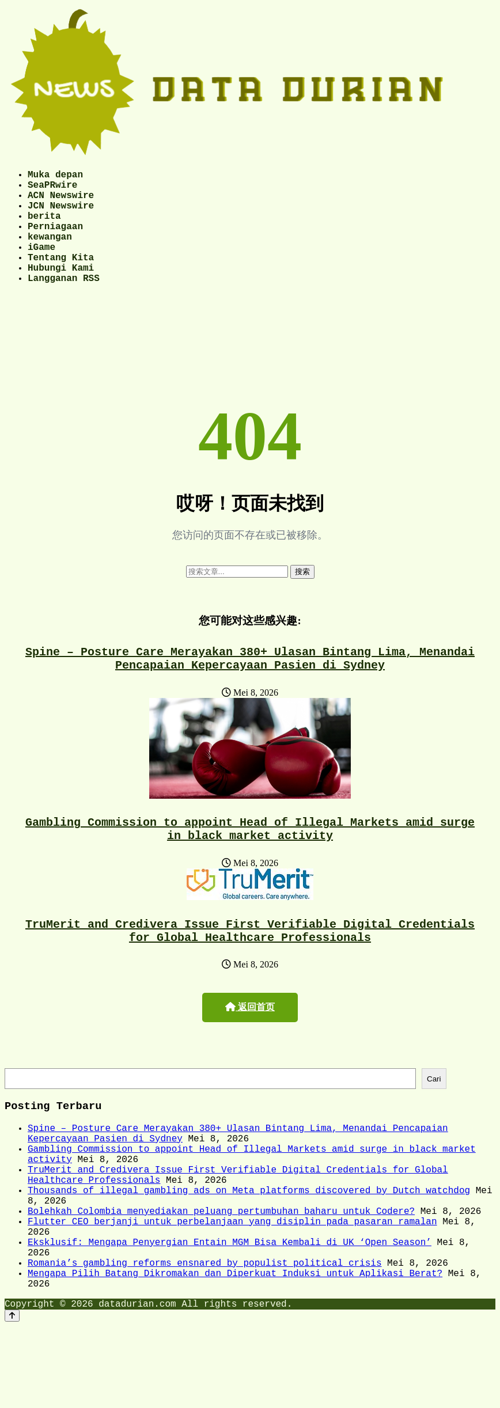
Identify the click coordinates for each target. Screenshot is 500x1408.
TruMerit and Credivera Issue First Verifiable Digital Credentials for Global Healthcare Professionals (250, 968)
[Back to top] (12, 1397)
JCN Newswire (61, 214)
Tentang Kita (61, 277)
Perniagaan (55, 239)
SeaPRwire (52, 189)
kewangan (50, 252)
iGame (41, 265)
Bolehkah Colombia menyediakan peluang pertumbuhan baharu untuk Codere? (221, 1274)
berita (44, 227)
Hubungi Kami (61, 290)
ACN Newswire (61, 201)
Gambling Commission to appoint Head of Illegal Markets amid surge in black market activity (250, 861)
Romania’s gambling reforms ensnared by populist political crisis (204, 1337)
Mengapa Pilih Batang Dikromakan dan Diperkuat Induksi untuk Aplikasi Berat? (235, 1350)
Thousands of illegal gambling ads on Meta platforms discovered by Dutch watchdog (249, 1249)
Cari (434, 1119)
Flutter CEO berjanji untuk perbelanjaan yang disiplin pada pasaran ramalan (232, 1287)
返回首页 (250, 1046)
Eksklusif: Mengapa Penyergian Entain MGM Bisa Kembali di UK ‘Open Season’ (229, 1312)
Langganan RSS (64, 303)
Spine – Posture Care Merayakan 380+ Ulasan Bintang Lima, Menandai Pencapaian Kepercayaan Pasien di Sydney (250, 686)
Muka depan (55, 176)
